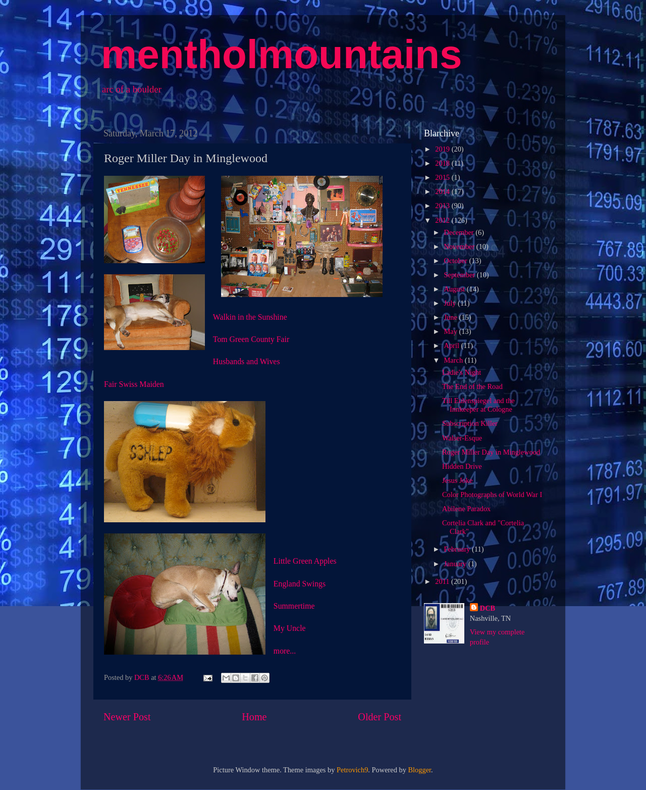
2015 (443, 177)
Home (254, 716)
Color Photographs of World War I (492, 494)
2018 (443, 163)
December (460, 232)
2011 (443, 581)
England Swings (300, 583)
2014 (443, 191)
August (455, 289)
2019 (443, 149)
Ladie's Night (461, 372)
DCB (487, 608)
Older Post (379, 716)
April (452, 345)
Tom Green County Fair (251, 339)
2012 (443, 220)
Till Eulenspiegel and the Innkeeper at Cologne (478, 405)
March (454, 360)
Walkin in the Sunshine (250, 317)
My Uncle (290, 628)
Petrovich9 (352, 770)
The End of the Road (472, 386)
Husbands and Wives (246, 361)
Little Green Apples (305, 561)
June (451, 317)
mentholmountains (281, 54)
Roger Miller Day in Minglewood (491, 452)
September (460, 275)
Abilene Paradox (466, 509)
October (456, 261)
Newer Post (127, 716)
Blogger (420, 770)
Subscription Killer (470, 423)
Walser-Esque (462, 438)
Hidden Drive (462, 466)
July (451, 303)
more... (285, 651)
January (456, 564)
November (460, 246)
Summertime (294, 606)
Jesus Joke (457, 480)
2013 (443, 206)
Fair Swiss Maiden (134, 384)
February (458, 549)
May (451, 331)
